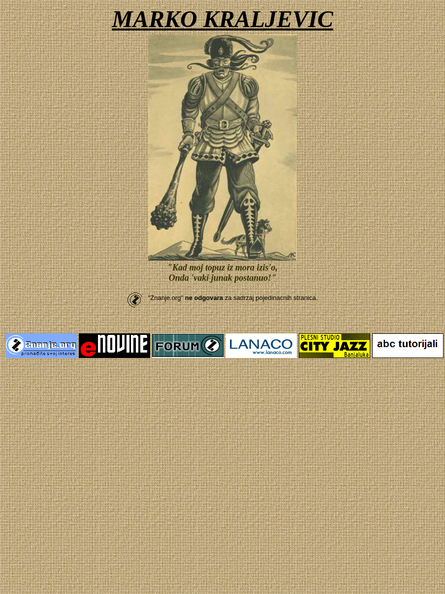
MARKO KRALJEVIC (222, 19)
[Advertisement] (92, 459)
